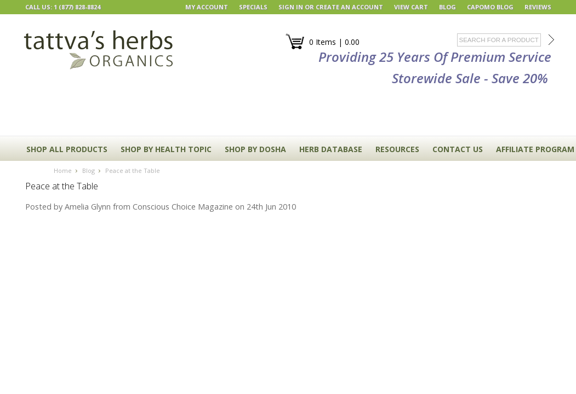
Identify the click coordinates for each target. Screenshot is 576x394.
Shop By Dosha (255, 149)
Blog (88, 170)
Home (63, 170)
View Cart (411, 7)
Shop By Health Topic (166, 149)
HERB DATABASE (330, 149)
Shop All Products (66, 149)
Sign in (290, 7)
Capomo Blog (490, 7)
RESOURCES (397, 149)
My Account (206, 7)
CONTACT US (457, 149)
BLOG (447, 7)
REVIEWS (537, 7)
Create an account (349, 7)
